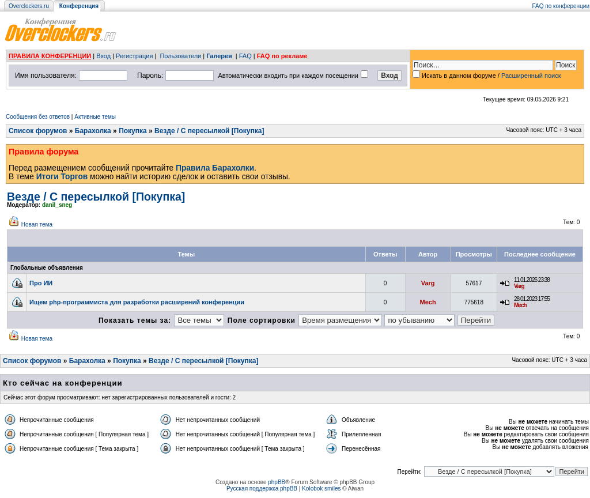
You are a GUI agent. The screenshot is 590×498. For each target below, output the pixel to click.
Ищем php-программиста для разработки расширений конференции (136, 302)
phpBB (276, 482)
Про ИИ (40, 283)
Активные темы (95, 117)
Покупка (133, 131)
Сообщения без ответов (38, 117)
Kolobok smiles (321, 488)
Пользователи (180, 55)
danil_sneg (57, 205)
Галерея (219, 55)
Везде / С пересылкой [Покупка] (209, 131)
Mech (428, 302)
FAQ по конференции (560, 6)
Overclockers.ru (29, 6)
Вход (103, 55)
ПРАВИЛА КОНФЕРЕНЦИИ (50, 55)
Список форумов (38, 131)
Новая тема (36, 224)
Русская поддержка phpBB (261, 488)
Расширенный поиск (531, 75)
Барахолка (93, 131)
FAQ (245, 55)
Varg (428, 283)
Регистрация (134, 55)
